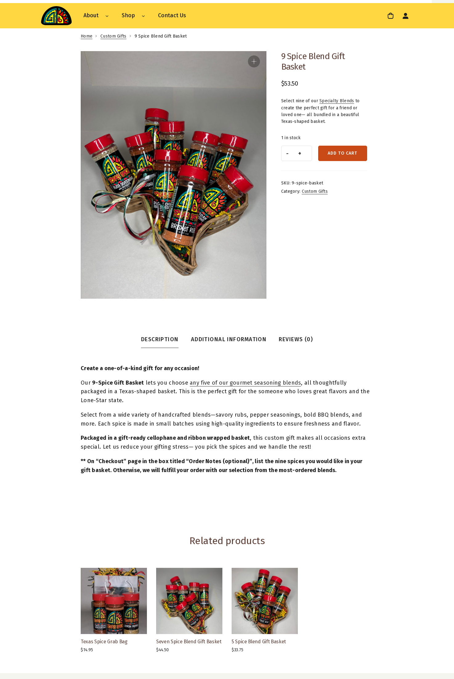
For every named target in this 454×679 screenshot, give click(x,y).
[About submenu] (107, 15)
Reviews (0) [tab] (296, 339)
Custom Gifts (113, 36)
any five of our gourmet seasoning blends (245, 382)
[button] (254, 61)
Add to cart (342, 153)
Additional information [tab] (229, 339)
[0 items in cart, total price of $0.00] (391, 15)
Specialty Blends (336, 100)
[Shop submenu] (143, 15)
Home (86, 36)
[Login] (405, 15)
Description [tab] (160, 339)
